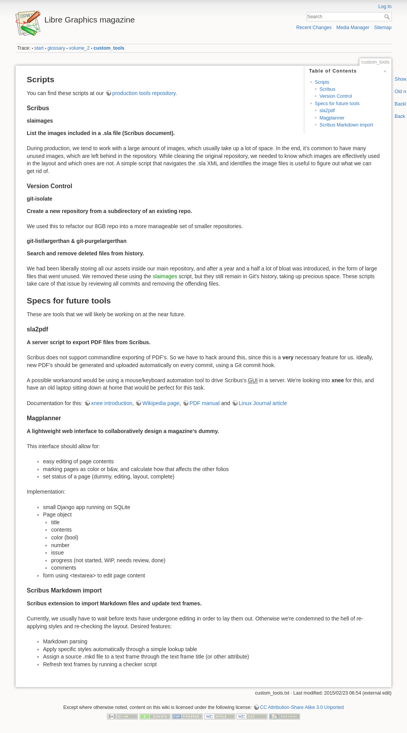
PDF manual (205, 403)
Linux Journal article (263, 403)
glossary (56, 48)
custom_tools (108, 48)
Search (387, 16)
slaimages (165, 276)
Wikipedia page (160, 403)
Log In (384, 6)
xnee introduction (112, 403)
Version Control (335, 96)
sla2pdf (327, 110)
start (39, 48)
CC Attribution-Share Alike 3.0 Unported (302, 707)
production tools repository (144, 93)
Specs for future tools (337, 103)
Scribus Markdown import (346, 125)
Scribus (327, 89)
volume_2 (79, 48)
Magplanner (332, 118)
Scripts (322, 82)
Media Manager (352, 27)
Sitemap (382, 27)
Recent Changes (313, 27)
